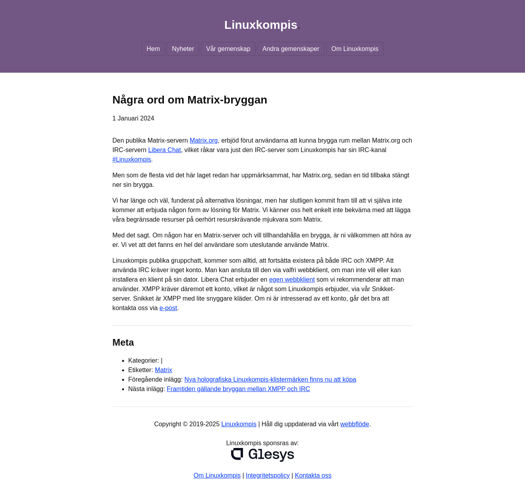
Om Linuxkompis (354, 48)
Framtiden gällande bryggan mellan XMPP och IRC (238, 389)
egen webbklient (292, 279)
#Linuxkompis (132, 159)
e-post (168, 308)
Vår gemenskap (228, 48)
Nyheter (183, 48)
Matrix (163, 370)
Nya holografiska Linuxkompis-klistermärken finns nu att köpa (270, 379)
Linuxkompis (260, 24)
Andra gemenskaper (290, 48)
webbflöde (354, 424)
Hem (153, 48)
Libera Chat (164, 150)
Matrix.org (204, 140)
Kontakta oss (313, 475)
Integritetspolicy (268, 475)
